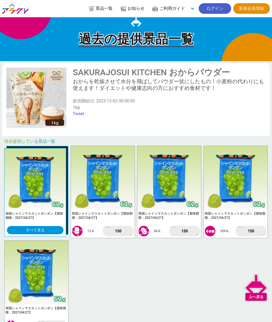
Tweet (78, 113)
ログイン (215, 8)
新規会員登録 (251, 8)
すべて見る (35, 230)
